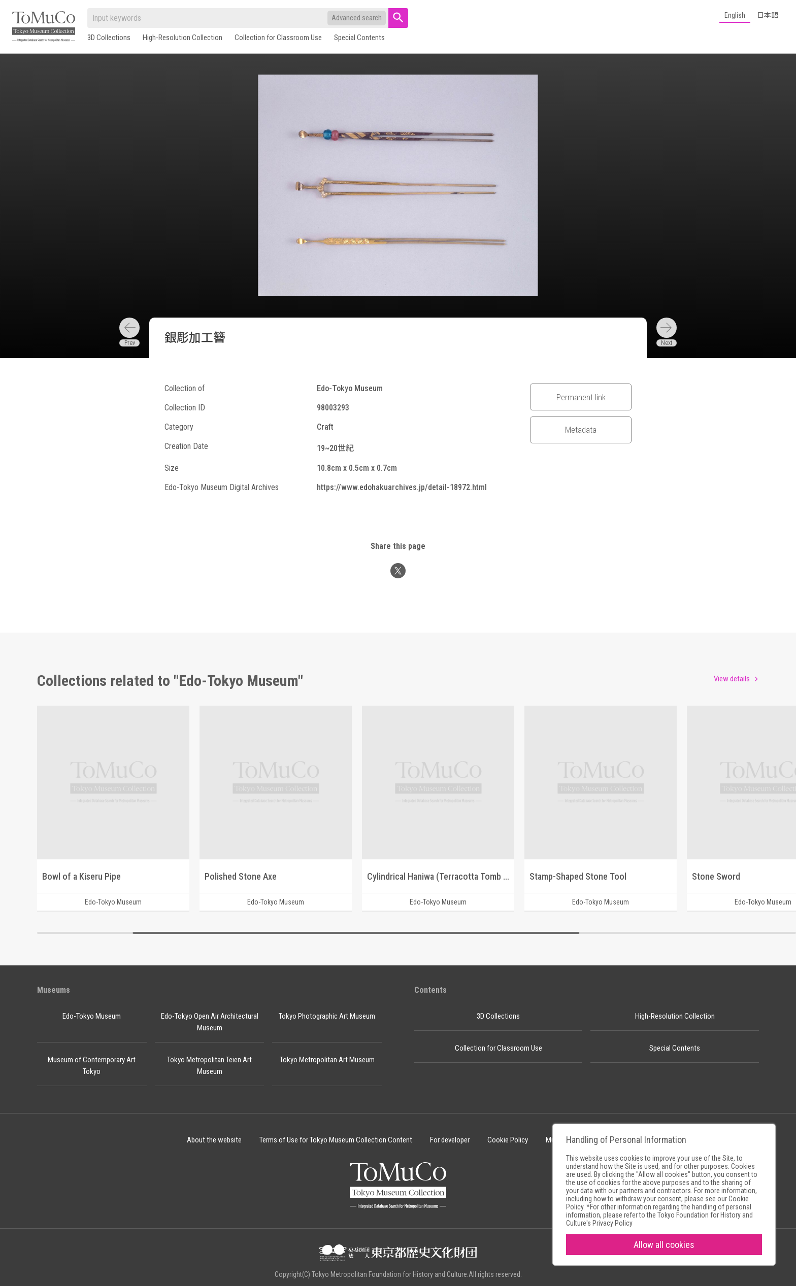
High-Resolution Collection (182, 37)
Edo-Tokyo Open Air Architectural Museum (209, 1022)
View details (732, 678)
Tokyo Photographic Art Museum (327, 1016)
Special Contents (359, 37)
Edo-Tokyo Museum (91, 1016)
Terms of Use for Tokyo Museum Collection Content (335, 1139)
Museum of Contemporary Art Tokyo (92, 1065)
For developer (450, 1139)
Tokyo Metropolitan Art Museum (327, 1059)
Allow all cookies (664, 1244)
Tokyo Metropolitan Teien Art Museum (209, 1065)
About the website (214, 1139)
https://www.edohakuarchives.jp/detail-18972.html (402, 487)
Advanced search (356, 17)
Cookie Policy (507, 1139)
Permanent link (581, 397)
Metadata (580, 430)
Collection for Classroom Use (278, 37)
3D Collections (108, 37)
